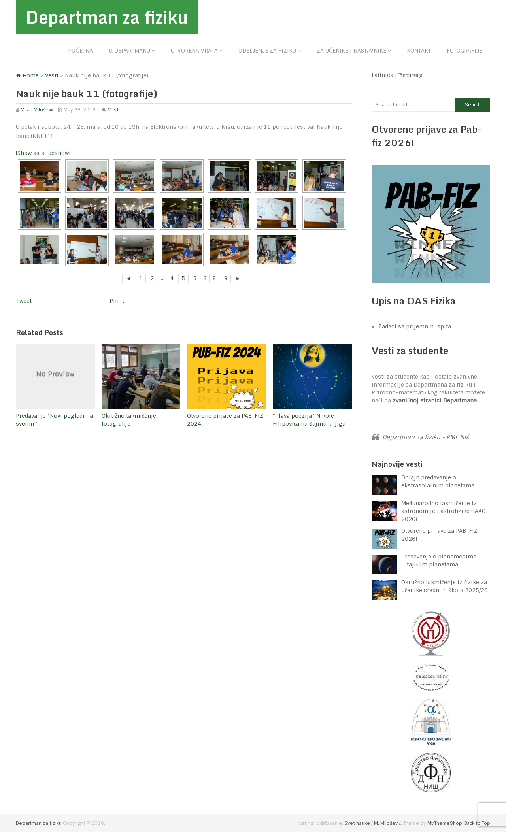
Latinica (382, 75)
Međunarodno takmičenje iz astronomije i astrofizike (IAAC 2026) (443, 511)
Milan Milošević (37, 110)
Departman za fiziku (107, 17)
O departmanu (129, 50)
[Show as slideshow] (43, 153)
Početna (80, 50)
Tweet (24, 300)
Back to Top (477, 823)
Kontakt (419, 50)
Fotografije (464, 50)
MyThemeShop (444, 823)
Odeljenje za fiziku (267, 50)
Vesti (114, 110)
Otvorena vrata (194, 50)
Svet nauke (357, 823)
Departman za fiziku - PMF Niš (425, 437)
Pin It (117, 300)
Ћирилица (410, 75)
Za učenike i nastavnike (351, 50)
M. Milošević (387, 823)
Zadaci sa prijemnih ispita (414, 326)
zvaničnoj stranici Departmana (435, 400)
